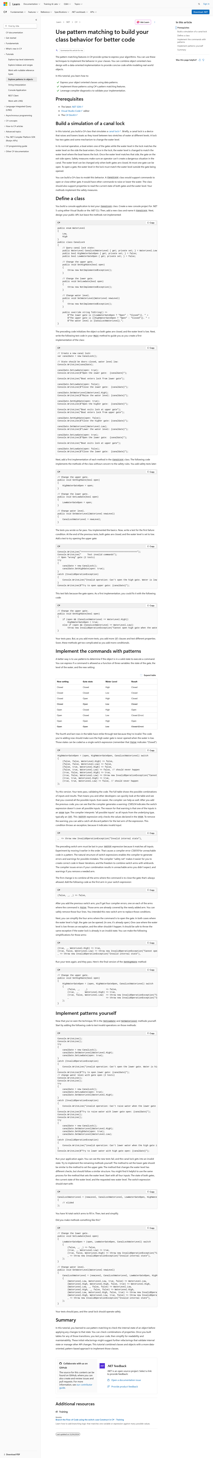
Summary (181, 49)
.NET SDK (76, 106)
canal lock (114, 131)
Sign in (206, 3)
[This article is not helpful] (203, 60)
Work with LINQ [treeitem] (15, 100)
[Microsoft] (5, 4)
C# (76, 22)
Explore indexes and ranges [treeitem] (20, 64)
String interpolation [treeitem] (17, 84)
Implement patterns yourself (190, 45)
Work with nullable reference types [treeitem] (21, 72)
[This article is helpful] (199, 60)
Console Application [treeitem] (17, 90)
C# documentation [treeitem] (14, 32)
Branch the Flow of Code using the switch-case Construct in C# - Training (90, 1419)
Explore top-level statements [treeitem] (21, 59)
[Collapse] (36, 19)
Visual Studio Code (70, 110)
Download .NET (200, 12)
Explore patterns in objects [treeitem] (20, 79)
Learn (58, 22)
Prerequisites (183, 27)
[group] (106, 276)
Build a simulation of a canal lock (192, 31)
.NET (68, 22)
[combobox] (20, 26)
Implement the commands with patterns (191, 40)
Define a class (183, 35)
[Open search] (199, 4)
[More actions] (154, 22)
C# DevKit (71, 114)
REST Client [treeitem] (13, 95)
